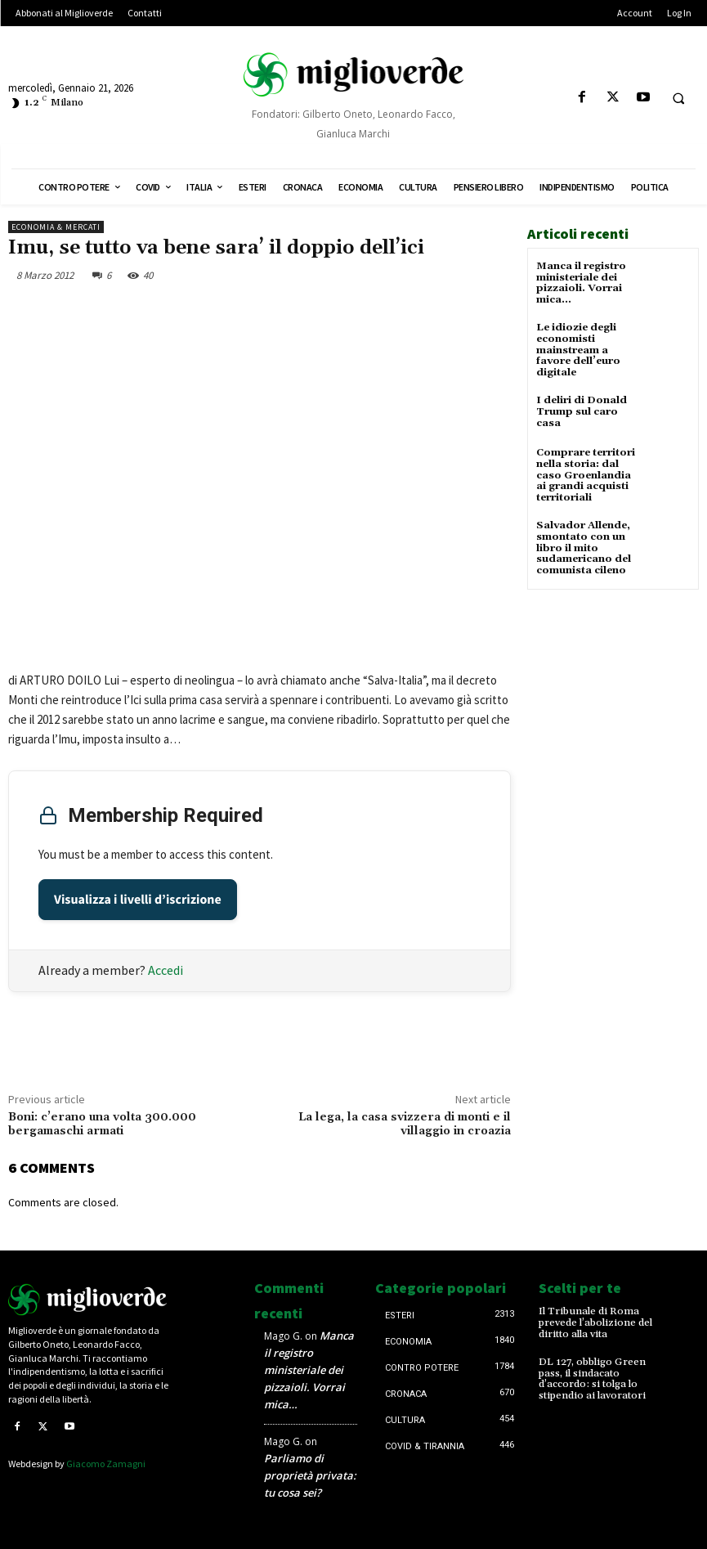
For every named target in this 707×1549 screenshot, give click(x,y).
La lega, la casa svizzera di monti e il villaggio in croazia (404, 1124)
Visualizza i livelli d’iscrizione (137, 899)
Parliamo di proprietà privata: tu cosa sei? (310, 1475)
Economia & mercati (56, 227)
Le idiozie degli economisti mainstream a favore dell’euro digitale (578, 348)
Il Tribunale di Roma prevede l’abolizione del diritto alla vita (594, 1322)
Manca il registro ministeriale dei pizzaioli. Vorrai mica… (581, 282)
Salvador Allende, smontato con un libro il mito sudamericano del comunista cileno (582, 542)
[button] (678, 98)
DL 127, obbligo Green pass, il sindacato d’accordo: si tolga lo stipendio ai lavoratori (590, 1377)
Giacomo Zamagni (105, 1463)
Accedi (165, 970)
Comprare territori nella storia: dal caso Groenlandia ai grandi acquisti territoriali (589, 472)
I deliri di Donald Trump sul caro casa (580, 408)
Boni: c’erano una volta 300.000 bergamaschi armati (102, 1124)
